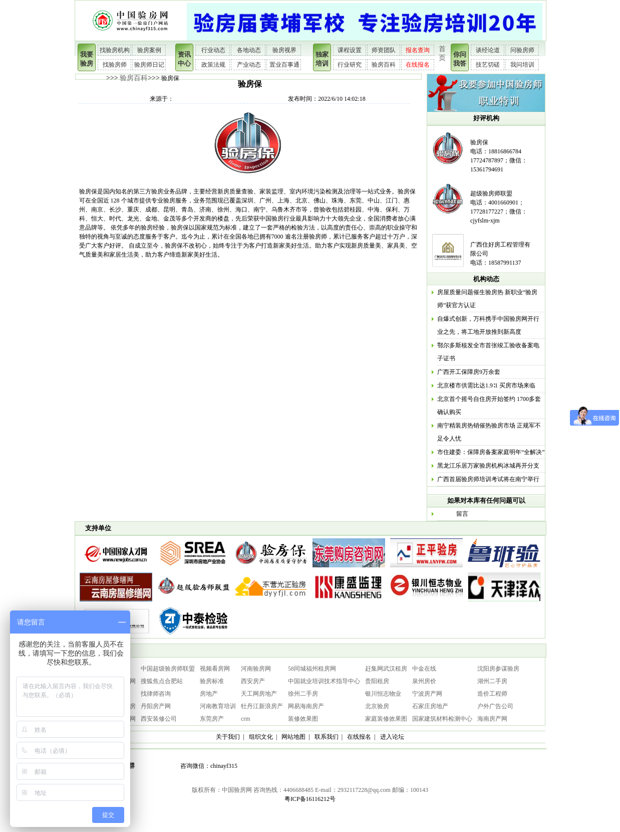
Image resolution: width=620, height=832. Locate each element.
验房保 (479, 142)
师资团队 (384, 50)
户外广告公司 (495, 706)
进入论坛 (392, 736)
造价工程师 (492, 693)
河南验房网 (256, 668)
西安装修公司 (159, 718)
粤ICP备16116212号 (310, 798)
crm (245, 718)
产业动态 (249, 64)
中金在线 (424, 668)
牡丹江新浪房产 (262, 706)
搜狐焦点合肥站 (162, 681)
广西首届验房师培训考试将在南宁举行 (488, 479)
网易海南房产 (306, 706)
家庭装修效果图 (386, 718)
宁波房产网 (427, 693)
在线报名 (418, 64)
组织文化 (261, 736)
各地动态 (249, 50)
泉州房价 (424, 681)
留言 (462, 513)
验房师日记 (149, 64)
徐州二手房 (303, 693)
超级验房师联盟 (491, 193)
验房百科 (384, 64)
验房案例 (149, 50)
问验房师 (522, 50)
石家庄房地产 (430, 706)
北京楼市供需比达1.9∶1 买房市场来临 (486, 385)
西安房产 (253, 681)
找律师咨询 (156, 693)
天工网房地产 (259, 693)
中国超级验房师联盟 (168, 668)
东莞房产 (212, 718)
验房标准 (212, 681)
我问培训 (522, 64)
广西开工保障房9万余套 (468, 371)
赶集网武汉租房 (386, 668)
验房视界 (284, 50)
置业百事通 (284, 64)
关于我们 (228, 736)
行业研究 (350, 64)
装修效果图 (303, 718)
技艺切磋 (488, 64)
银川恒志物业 (383, 693)
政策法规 (213, 64)
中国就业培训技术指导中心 (324, 681)
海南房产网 (492, 718)
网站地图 (293, 736)
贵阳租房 (377, 681)
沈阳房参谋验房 (498, 668)
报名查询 (418, 50)
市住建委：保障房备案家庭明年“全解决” (491, 452)
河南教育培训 (218, 706)
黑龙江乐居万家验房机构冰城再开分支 (488, 465)
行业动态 (213, 50)
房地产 (209, 693)
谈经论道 (488, 50)
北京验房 (377, 706)
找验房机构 (115, 50)
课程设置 (350, 50)
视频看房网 (215, 668)
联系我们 (327, 736)
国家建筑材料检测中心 (442, 718)
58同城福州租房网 (312, 668)
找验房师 (115, 64)
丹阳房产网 (156, 706)
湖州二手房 (492, 681)
